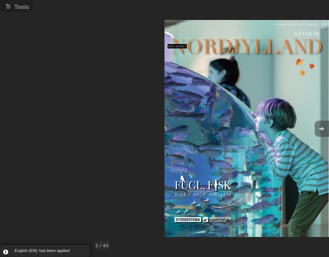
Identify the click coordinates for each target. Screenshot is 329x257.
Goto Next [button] (322, 129)
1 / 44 (102, 245)
